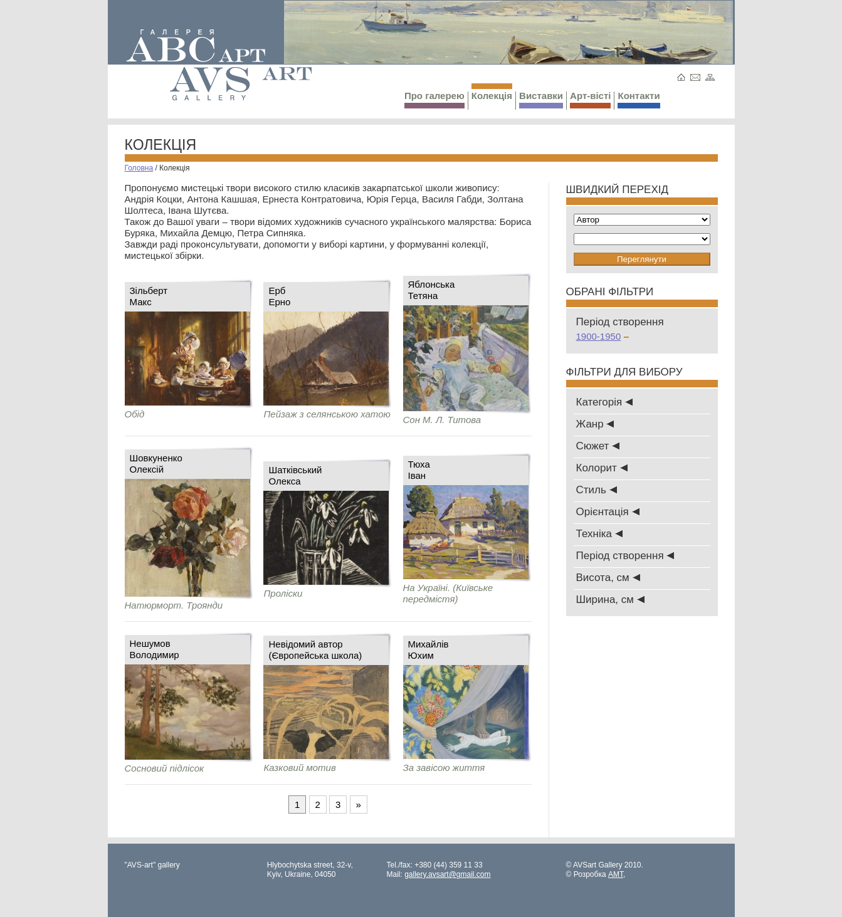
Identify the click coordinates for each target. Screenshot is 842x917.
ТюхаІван (419, 470)
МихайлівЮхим (428, 650)
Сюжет (598, 446)
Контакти (639, 99)
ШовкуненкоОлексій (156, 463)
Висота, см (608, 578)
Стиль (596, 490)
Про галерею (434, 99)
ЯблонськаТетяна (431, 290)
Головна (139, 168)
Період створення (625, 556)
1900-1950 (602, 336)
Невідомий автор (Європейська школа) (315, 650)
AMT (615, 874)
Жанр (595, 424)
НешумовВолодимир (154, 649)
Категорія (604, 402)
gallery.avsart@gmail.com (447, 874)
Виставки (541, 99)
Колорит (602, 468)
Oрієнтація (607, 512)
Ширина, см (610, 599)
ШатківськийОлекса (295, 475)
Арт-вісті (590, 99)
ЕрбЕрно (279, 296)
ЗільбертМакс (149, 296)
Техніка (599, 534)
